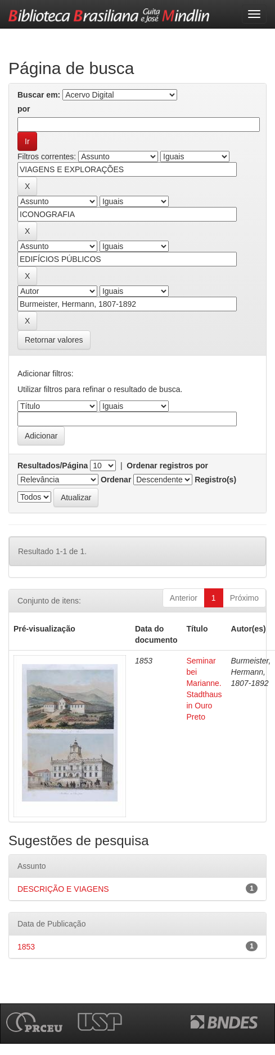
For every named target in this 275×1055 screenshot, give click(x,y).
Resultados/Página (52, 465)
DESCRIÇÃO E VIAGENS (63, 888)
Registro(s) (215, 479)
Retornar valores (54, 339)
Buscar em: (38, 94)
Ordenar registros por (167, 465)
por (23, 108)
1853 (26, 946)
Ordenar (116, 479)
